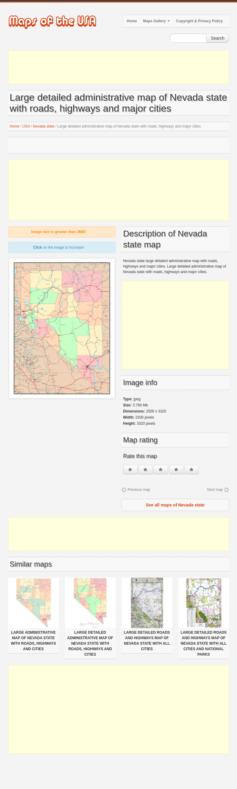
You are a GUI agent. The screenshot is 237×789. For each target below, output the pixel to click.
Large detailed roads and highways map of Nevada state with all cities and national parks (204, 643)
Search (217, 38)
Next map (215, 490)
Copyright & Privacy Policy (199, 21)
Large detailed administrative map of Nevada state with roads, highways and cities (90, 643)
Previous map (139, 490)
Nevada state (44, 126)
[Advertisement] (119, 67)
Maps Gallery (156, 21)
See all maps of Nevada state (175, 505)
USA (26, 126)
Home (132, 21)
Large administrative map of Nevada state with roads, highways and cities (33, 640)
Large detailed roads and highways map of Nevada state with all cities (147, 640)
